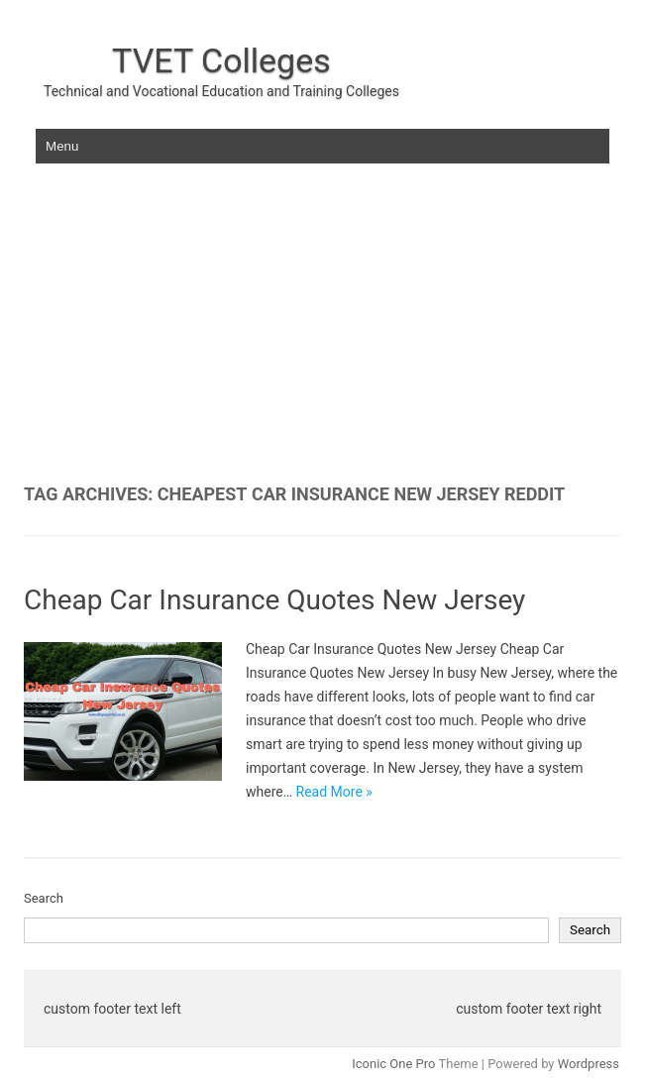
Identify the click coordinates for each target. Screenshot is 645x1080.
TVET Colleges (221, 60)
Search (43, 898)
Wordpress (588, 1063)
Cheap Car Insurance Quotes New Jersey (274, 600)
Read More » (334, 792)
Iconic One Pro (393, 1063)
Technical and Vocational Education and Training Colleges (221, 91)
